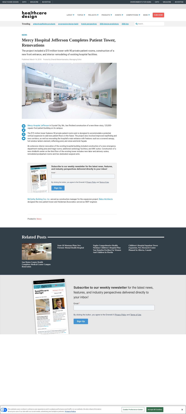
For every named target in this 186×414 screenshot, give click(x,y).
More (145, 15)
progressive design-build (68, 24)
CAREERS (68, 380)
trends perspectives (89, 24)
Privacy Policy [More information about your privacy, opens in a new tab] (70, 411)
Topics (80, 15)
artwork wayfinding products (44, 24)
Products (106, 15)
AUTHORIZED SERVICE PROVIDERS (84, 380)
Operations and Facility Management (74, 358)
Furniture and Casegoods (101, 355)
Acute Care (66, 346)
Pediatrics (66, 361)
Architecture (66, 349)
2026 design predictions (109, 24)
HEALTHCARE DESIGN (10, 2)
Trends (34, 352)
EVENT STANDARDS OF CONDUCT (108, 380)
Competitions (132, 15)
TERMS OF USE (146, 380)
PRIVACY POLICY (157, 380)
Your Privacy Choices (128, 380)
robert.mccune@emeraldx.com (132, 361)
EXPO (24, 2)
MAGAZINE (34, 2)
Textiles (95, 361)
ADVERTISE (46, 2)
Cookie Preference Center (133, 409)
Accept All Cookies (155, 409)
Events (118, 15)
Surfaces (95, 358)
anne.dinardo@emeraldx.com (132, 351)
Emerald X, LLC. (147, 377)
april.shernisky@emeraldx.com (133, 356)
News (24, 35)
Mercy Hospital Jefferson (38, 125)
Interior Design (67, 355)
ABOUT (61, 380)
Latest (69, 15)
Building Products (98, 349)
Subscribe (158, 15)
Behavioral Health (68, 352)
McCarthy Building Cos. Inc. (39, 199)
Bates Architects (106, 199)
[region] (93, 410)
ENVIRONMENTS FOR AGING (140, 2)
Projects (92, 15)
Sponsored (35, 355)
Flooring (95, 352)
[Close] (182, 409)
